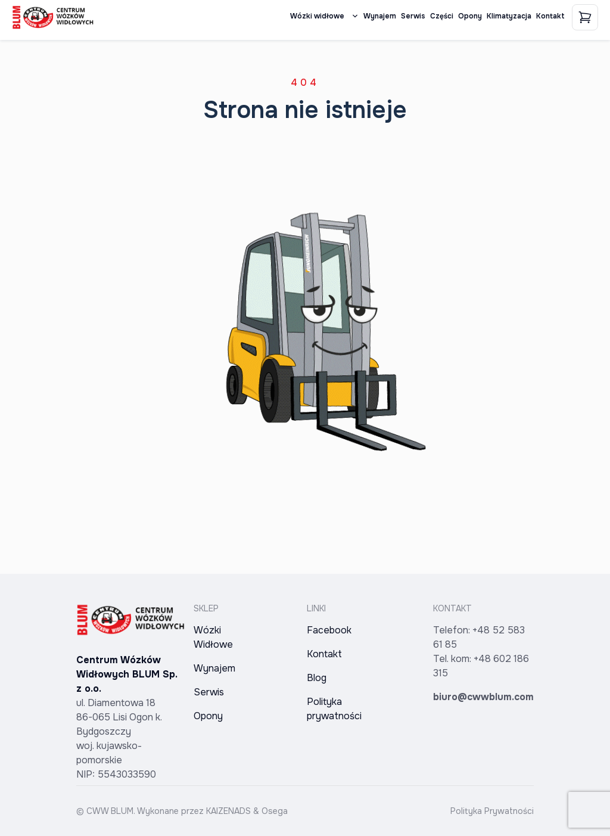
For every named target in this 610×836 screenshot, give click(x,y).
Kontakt (550, 16)
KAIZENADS (228, 811)
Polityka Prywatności (492, 811)
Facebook (329, 630)
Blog (316, 678)
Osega (275, 811)
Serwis (413, 16)
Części (441, 16)
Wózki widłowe (324, 16)
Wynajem (379, 16)
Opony (470, 16)
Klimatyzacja (509, 16)
